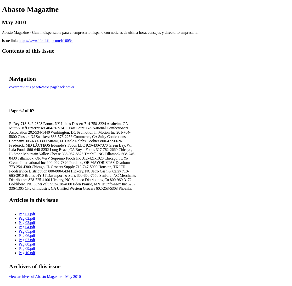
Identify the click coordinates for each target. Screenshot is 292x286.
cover (13, 87)
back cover (66, 87)
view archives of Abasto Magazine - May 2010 (45, 277)
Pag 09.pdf (27, 248)
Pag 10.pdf (27, 253)
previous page (28, 87)
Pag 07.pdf (27, 240)
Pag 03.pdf (27, 223)
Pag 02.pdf (27, 218)
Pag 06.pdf (27, 236)
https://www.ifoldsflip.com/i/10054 (46, 41)
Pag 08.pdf (27, 244)
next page (50, 87)
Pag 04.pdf (27, 227)
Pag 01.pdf (27, 214)
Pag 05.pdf (27, 231)
